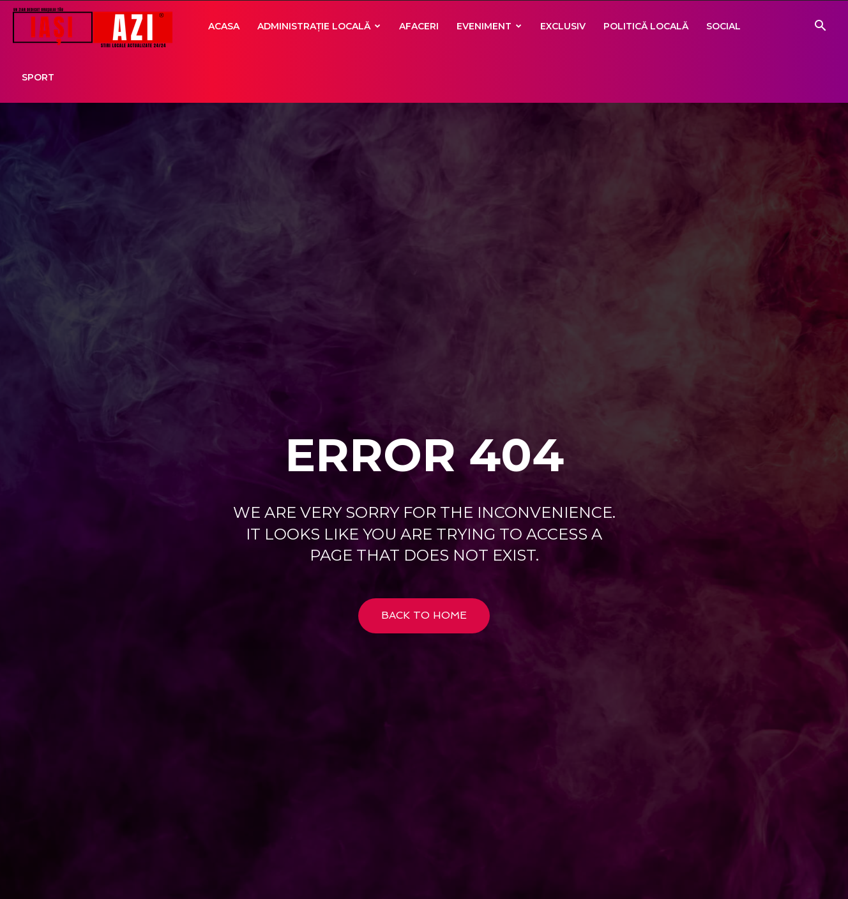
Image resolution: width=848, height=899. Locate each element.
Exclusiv (563, 26)
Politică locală (645, 26)
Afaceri (419, 26)
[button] (820, 27)
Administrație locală (319, 26)
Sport (38, 77)
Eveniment (489, 26)
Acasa (223, 26)
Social (723, 26)
